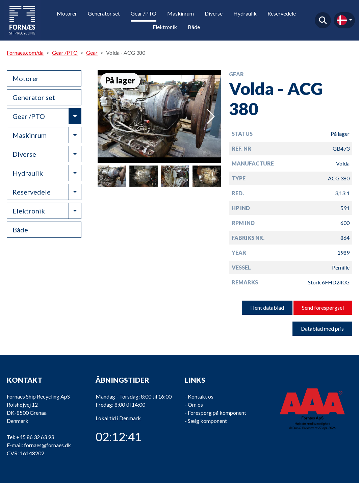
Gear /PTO (143, 13)
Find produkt (323, 20)
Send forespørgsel (323, 307)
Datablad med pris (322, 328)
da (342, 20)
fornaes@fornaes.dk (47, 445)
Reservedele (281, 13)
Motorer (67, 13)
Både (194, 27)
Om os (195, 404)
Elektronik (165, 27)
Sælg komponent (207, 420)
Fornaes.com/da (25, 52)
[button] (210, 116)
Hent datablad (267, 307)
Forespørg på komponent (217, 412)
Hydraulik (245, 13)
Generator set (104, 13)
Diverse (214, 13)
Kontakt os (200, 396)
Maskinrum (180, 13)
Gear (92, 52)
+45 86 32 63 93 (35, 437)
